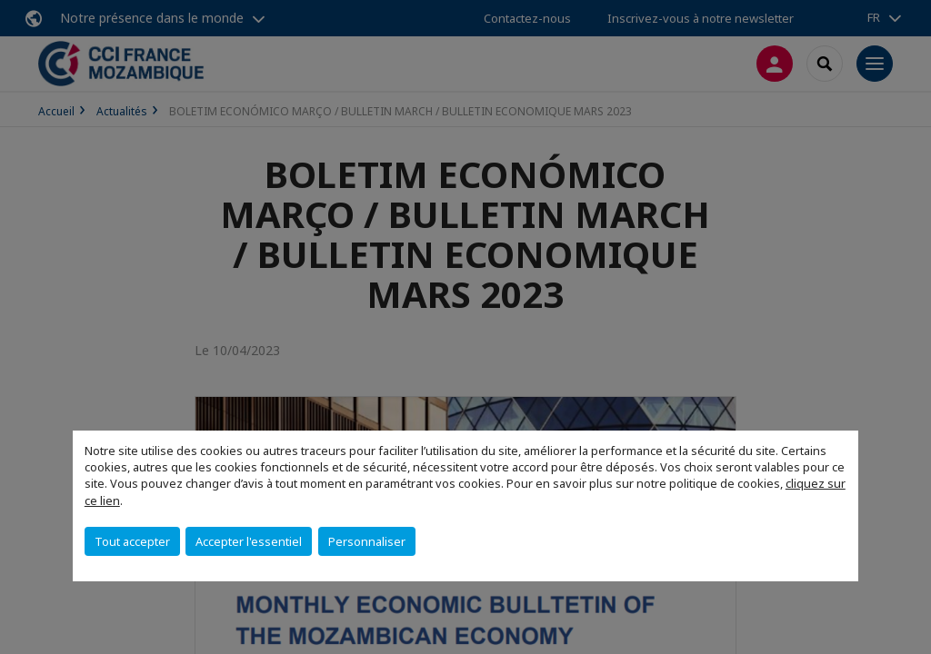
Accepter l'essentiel (248, 541)
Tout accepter (132, 541)
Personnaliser (366, 541)
